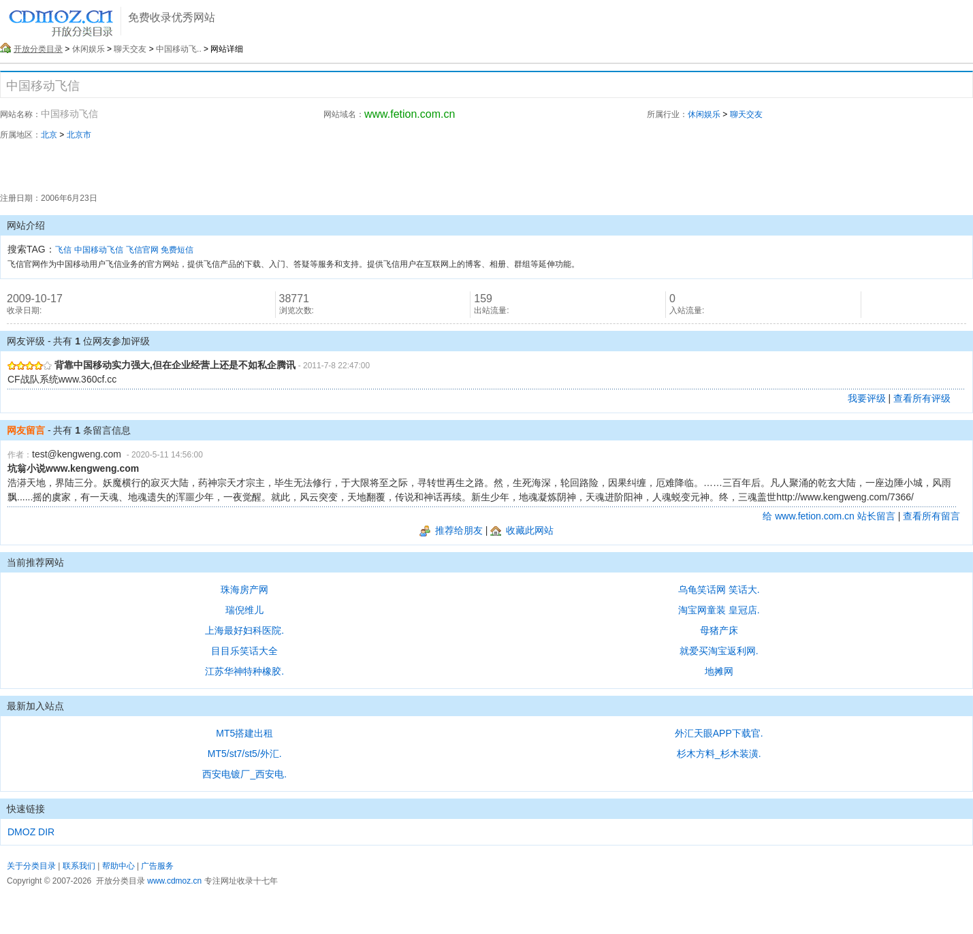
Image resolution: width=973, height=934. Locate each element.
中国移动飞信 (98, 250)
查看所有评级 (922, 398)
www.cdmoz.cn (174, 881)
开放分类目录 (38, 49)
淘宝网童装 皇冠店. (719, 610)
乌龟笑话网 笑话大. (719, 589)
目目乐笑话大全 (244, 650)
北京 (49, 135)
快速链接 (26, 808)
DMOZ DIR (30, 831)
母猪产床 (719, 630)
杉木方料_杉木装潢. (719, 753)
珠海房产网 (244, 589)
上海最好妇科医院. (244, 630)
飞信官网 (142, 250)
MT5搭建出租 (244, 733)
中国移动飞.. (179, 49)
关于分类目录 (31, 866)
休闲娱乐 (88, 49)
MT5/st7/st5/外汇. (245, 753)
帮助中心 (118, 866)
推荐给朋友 (451, 530)
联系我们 (79, 866)
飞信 (63, 250)
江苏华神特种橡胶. (244, 671)
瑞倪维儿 (244, 610)
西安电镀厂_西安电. (244, 774)
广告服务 (157, 866)
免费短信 (177, 250)
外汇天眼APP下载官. (719, 733)
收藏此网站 (522, 530)
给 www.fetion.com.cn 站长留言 (829, 516)
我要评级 (867, 398)
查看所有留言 (931, 516)
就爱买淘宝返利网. (719, 650)
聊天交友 (130, 49)
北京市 (79, 135)
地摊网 (719, 671)
